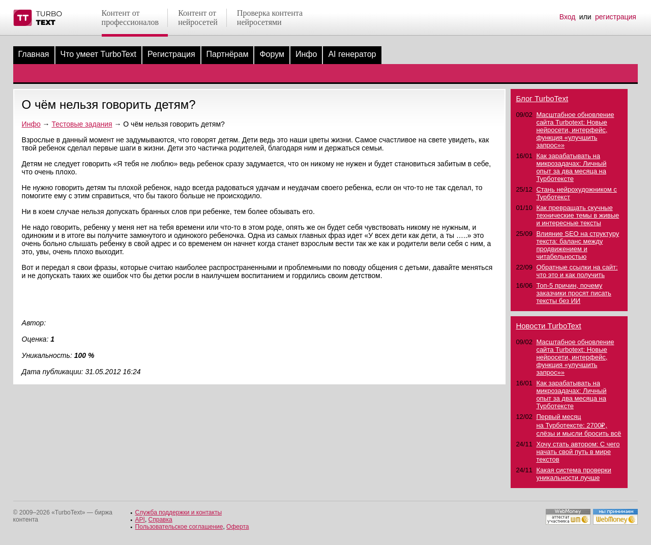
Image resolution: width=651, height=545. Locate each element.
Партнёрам (227, 54)
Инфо (306, 54)
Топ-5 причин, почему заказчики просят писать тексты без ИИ (573, 293)
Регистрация (171, 54)
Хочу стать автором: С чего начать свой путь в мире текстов (577, 451)
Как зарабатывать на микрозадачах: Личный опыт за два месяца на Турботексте (571, 167)
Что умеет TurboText (99, 54)
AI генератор (352, 54)
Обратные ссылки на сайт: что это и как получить (576, 271)
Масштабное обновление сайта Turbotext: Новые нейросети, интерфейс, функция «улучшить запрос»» (575, 130)
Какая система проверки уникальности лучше (573, 473)
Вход (567, 17)
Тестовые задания (81, 124)
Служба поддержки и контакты (178, 512)
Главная (33, 54)
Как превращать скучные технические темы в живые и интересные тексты (577, 215)
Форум (271, 54)
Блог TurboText (542, 98)
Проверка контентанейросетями (270, 17)
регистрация (615, 17)
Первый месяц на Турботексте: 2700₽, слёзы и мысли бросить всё (578, 425)
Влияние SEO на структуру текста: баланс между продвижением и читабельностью (577, 245)
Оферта (237, 526)
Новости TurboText (548, 325)
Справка (160, 519)
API (140, 519)
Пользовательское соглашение (179, 526)
